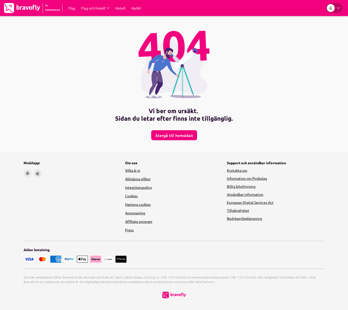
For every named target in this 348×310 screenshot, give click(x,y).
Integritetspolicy (138, 187)
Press (129, 230)
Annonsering (135, 213)
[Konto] (334, 8)
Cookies (131, 196)
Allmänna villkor (137, 179)
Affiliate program (138, 221)
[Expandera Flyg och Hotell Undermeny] (95, 8)
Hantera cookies (138, 204)
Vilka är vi (132, 170)
